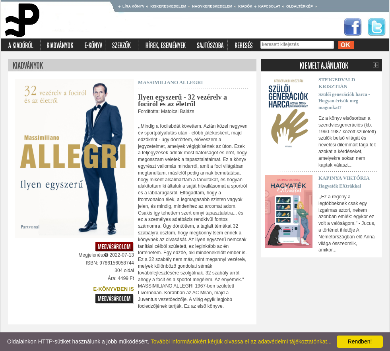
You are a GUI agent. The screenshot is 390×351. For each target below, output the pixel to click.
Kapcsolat (269, 6)
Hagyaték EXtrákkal (339, 186)
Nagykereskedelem (212, 6)
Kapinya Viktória (344, 178)
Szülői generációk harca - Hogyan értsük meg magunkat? (344, 101)
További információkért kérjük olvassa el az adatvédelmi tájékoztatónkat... (241, 341)
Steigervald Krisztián (336, 83)
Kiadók (245, 6)
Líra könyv (133, 6)
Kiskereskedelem (168, 6)
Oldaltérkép (299, 6)
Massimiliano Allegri (170, 82)
